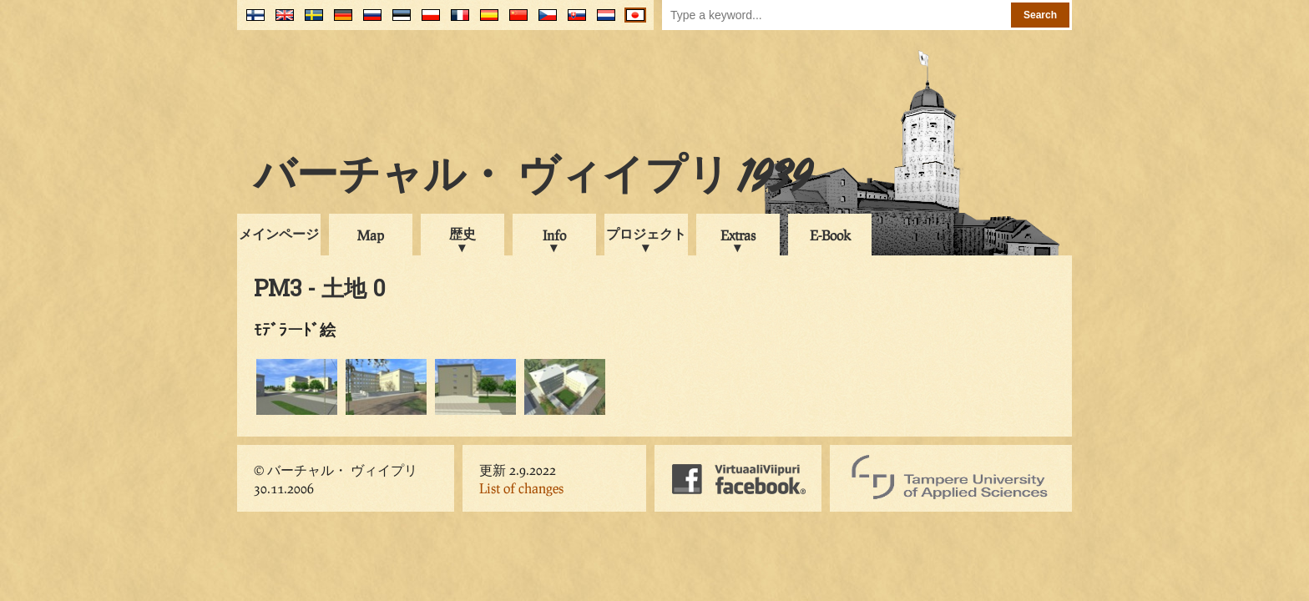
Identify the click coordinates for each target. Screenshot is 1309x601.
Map (370, 235)
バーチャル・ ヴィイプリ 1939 (532, 179)
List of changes (521, 488)
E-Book (830, 235)
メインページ (279, 233)
